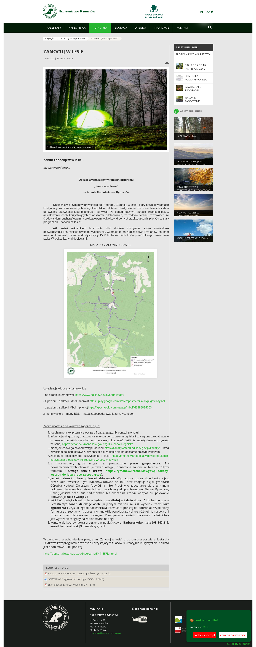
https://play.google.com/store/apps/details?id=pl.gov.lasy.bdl (127, 401)
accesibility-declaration (238, 644)
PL (202, 12)
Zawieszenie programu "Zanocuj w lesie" (196, 90)
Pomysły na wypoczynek (73, 38)
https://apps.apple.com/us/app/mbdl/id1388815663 (120, 407)
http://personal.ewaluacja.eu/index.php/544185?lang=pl (80, 554)
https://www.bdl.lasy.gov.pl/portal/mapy (99, 394)
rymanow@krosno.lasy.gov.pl (105, 633)
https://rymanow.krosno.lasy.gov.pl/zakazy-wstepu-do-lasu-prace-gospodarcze (109, 473)
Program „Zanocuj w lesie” (104, 38)
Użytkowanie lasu (187, 137)
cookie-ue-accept (204, 635)
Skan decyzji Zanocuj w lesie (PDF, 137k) (71, 584)
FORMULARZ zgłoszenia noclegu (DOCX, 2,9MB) (76, 579)
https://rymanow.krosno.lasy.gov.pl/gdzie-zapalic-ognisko (97, 444)
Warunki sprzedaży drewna (192, 239)
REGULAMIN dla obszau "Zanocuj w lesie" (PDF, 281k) (79, 573)
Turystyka (49, 38)
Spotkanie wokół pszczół (193, 54)
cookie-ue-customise (233, 635)
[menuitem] (54, 28)
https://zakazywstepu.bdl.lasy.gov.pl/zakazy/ (132, 448)
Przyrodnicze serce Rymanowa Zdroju (188, 216)
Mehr (206, 627)
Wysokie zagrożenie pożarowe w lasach (193, 103)
